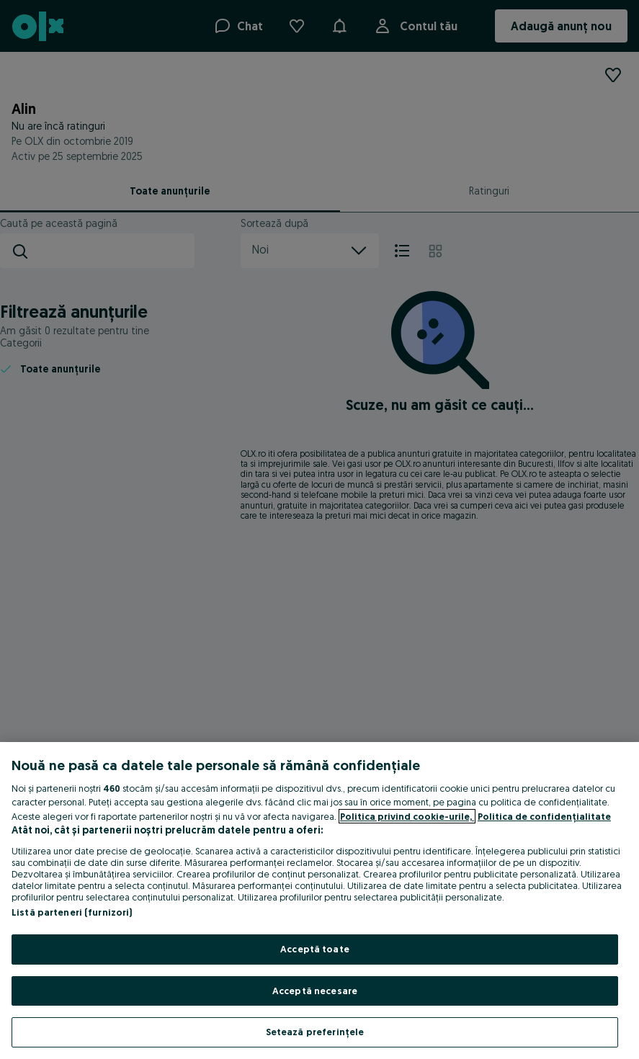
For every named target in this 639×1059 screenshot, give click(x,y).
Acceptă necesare (314, 990)
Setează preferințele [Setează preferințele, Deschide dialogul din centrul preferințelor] (315, 1031)
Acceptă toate (314, 949)
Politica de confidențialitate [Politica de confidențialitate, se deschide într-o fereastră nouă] (544, 816)
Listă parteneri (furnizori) (72, 912)
